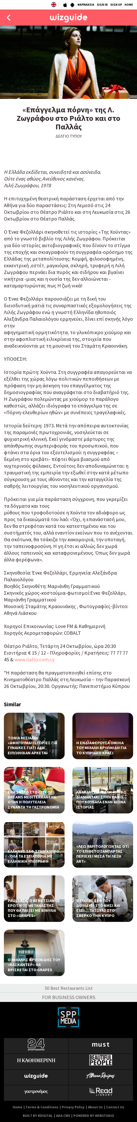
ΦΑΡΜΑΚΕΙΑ (85, 4)
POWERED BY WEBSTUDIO (93, 1115)
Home (17, 1107)
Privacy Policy (73, 1107)
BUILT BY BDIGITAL (38, 1115)
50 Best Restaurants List (69, 988)
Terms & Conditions (42, 1107)
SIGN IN (102, 4)
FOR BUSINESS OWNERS (68, 997)
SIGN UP (116, 4)
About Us (95, 1107)
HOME (129, 4)
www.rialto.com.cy (34, 659)
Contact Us (115, 1107)
